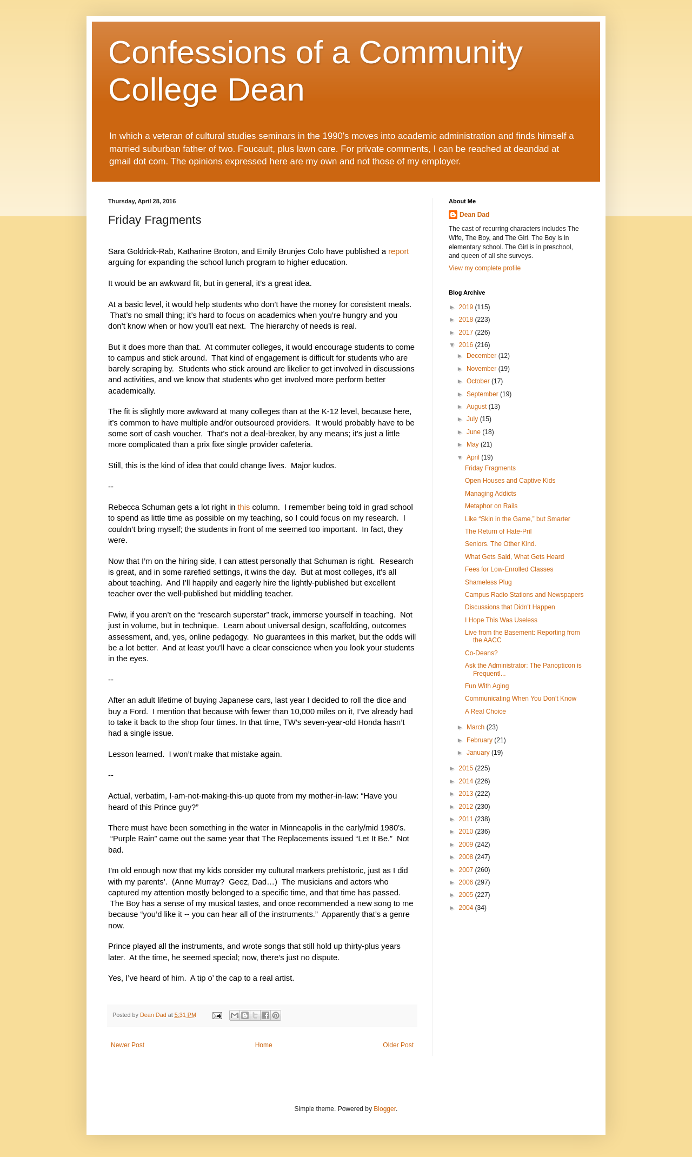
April (474, 457)
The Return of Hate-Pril (498, 531)
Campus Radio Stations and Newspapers (524, 595)
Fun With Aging (487, 686)
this (244, 507)
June (474, 432)
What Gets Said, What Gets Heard (514, 557)
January (479, 752)
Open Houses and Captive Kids (510, 480)
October (479, 381)
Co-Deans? (481, 653)
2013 (467, 793)
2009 (467, 844)
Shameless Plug (488, 582)
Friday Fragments (490, 468)
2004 (467, 908)
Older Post (398, 1045)
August (478, 406)
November (482, 369)
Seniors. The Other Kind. (500, 544)
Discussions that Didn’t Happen (510, 607)
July (473, 419)
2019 (467, 307)
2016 (467, 345)
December (482, 356)
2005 (467, 895)
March (477, 727)
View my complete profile (485, 268)
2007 (467, 870)
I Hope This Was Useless (501, 620)
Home (263, 1045)
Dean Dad (474, 214)
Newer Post (127, 1045)
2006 (467, 882)
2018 (467, 319)
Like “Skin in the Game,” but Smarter (517, 519)
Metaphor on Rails (491, 506)
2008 (467, 857)
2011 (467, 819)
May (474, 444)
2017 (467, 332)
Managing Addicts (490, 493)
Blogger (385, 1109)
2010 (467, 831)
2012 (467, 806)
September (483, 394)
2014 (467, 781)
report (398, 251)
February (480, 740)
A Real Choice (485, 711)
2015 (467, 768)
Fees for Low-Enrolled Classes (509, 569)
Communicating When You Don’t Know (520, 698)
